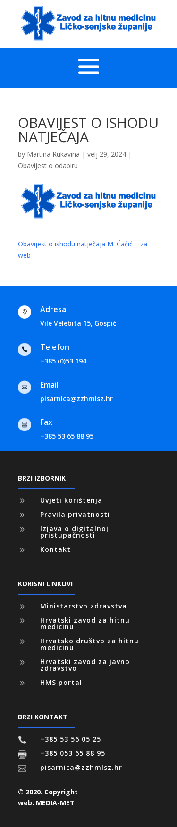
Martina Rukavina (53, 154)
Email (49, 385)
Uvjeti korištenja (71, 500)
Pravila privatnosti (75, 514)
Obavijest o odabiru (48, 165)
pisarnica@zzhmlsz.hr (76, 398)
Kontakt (55, 549)
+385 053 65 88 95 (72, 753)
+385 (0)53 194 (63, 360)
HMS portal (61, 682)
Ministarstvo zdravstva (83, 605)
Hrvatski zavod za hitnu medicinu (85, 623)
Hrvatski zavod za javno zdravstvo (85, 665)
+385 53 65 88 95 (66, 435)
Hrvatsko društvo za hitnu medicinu (89, 644)
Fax (46, 422)
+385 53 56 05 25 (70, 738)
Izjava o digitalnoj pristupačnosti (74, 532)
